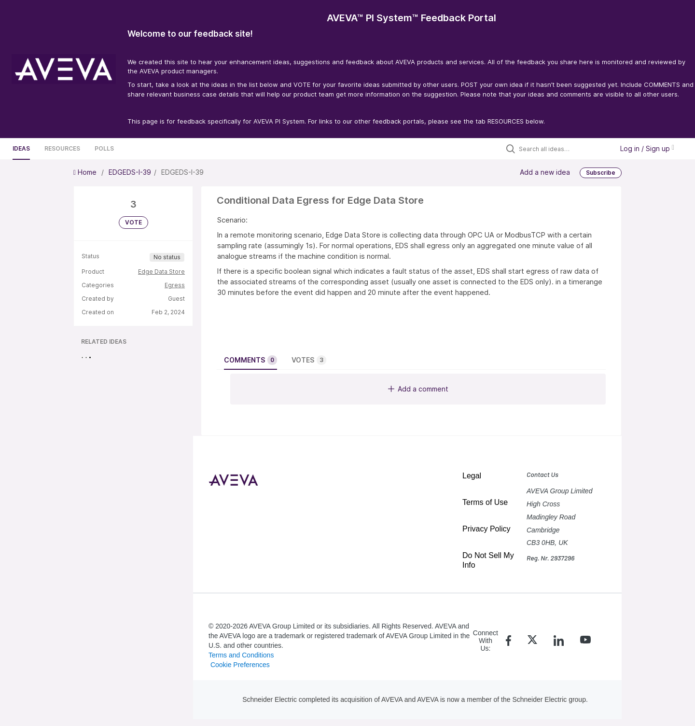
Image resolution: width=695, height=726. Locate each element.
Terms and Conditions (241, 655)
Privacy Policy (486, 529)
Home (85, 172)
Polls (104, 148)
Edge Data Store (161, 271)
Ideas (21, 148)
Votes (309, 360)
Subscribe (600, 172)
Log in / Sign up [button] (647, 148)
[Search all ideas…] (563, 148)
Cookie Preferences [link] (240, 665)
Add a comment (418, 389)
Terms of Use (485, 502)
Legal (471, 476)
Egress (175, 285)
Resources (62, 148)
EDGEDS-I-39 (130, 172)
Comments (250, 360)
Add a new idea (545, 172)
